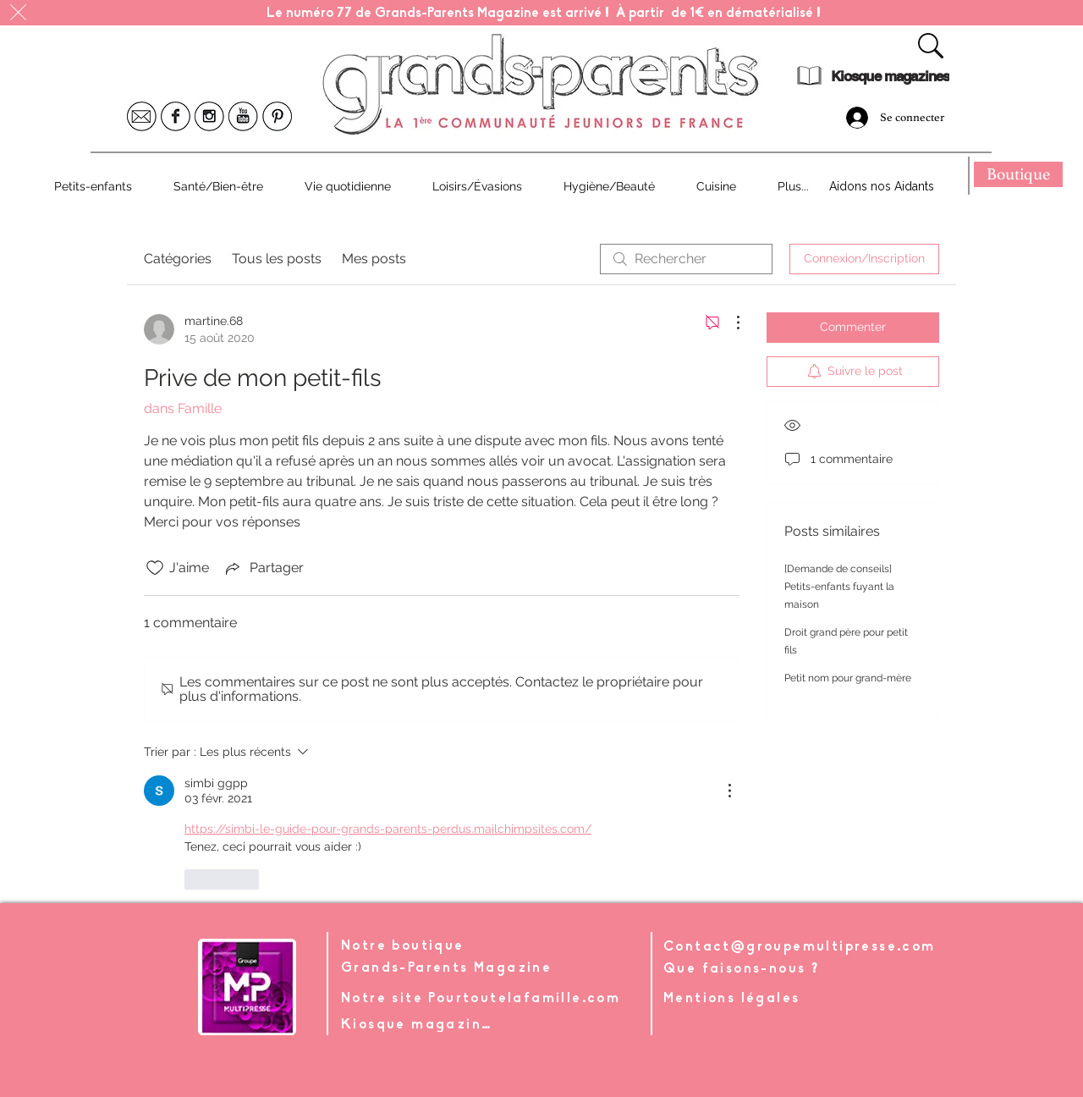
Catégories (178, 259)
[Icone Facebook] (175, 116)
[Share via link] (263, 568)
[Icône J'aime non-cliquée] (155, 568)
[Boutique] (1018, 174)
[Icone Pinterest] (277, 116)
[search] (686, 259)
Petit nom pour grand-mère (847, 678)
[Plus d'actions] (729, 322)
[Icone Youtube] (243, 116)
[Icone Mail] (142, 116)
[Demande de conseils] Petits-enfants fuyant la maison (839, 586)
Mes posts (374, 259)
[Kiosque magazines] (890, 76)
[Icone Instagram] (209, 116)
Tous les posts (277, 259)
